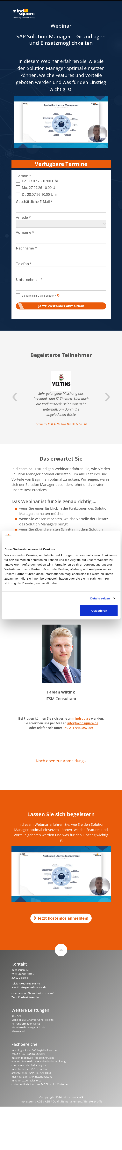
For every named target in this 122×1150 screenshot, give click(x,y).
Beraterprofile (93, 1101)
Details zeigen (100, 598)
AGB (39, 1101)
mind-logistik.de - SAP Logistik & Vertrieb (34, 1050)
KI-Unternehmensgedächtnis (28, 1027)
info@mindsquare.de (82, 723)
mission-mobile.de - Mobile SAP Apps (32, 1057)
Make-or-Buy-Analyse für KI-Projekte (32, 1019)
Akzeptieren (99, 610)
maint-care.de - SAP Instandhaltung (31, 1076)
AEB (47, 1101)
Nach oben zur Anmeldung (61, 760)
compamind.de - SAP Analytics (28, 1065)
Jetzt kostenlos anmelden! (61, 918)
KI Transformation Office (25, 1023)
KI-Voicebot (18, 1031)
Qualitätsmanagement (67, 1101)
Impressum (27, 1101)
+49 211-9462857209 (78, 728)
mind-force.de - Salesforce (26, 1080)
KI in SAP (16, 1016)
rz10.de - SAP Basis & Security (28, 1054)
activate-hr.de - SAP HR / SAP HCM (31, 1073)
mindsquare (81, 718)
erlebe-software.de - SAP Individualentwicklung (38, 1061)
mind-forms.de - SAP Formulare (29, 1069)
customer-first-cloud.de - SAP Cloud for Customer (39, 1084)
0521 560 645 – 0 (30, 983)
